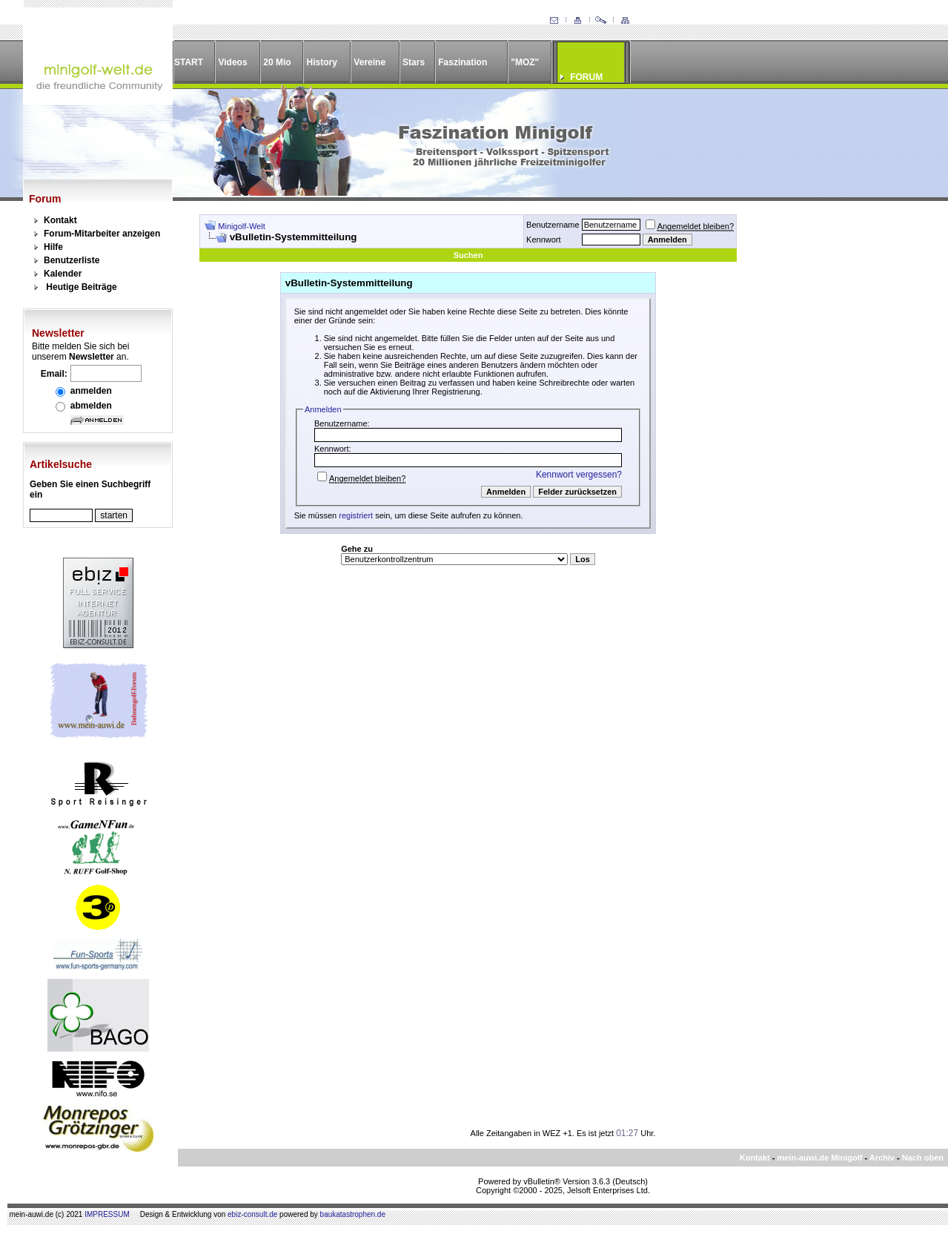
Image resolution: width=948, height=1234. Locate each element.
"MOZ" (525, 62)
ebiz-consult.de (252, 1214)
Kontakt (60, 220)
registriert (356, 515)
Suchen (468, 255)
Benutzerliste (71, 260)
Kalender (63, 273)
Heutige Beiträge (81, 287)
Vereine (369, 62)
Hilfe (53, 247)
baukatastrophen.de (352, 1214)
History (322, 62)
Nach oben (923, 1157)
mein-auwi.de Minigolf (819, 1157)
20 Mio (277, 62)
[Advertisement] (834, 436)
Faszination (462, 62)
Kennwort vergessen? (579, 474)
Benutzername (553, 224)
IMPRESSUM (107, 1214)
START (188, 62)
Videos (232, 62)
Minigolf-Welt (241, 226)
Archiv (882, 1157)
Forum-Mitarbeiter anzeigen (102, 233)
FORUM (586, 77)
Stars (413, 62)
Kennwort (543, 239)
